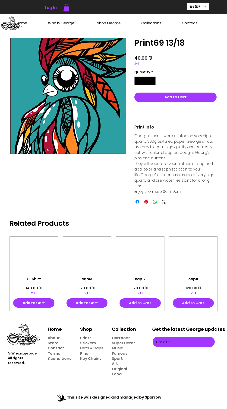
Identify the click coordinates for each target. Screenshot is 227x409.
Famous (119, 353)
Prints (85, 338)
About (54, 338)
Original (119, 369)
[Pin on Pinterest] (146, 202)
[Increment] (152, 81)
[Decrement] (138, 81)
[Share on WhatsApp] (155, 202)
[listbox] (198, 6)
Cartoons (121, 338)
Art (115, 363)
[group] (113, 273)
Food (117, 374)
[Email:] (184, 342)
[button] (66, 7)
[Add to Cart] (33, 303)
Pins (84, 353)
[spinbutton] (145, 81)
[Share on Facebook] (137, 202)
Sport (117, 358)
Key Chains (90, 358)
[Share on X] (164, 202)
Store (53, 343)
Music (117, 348)
